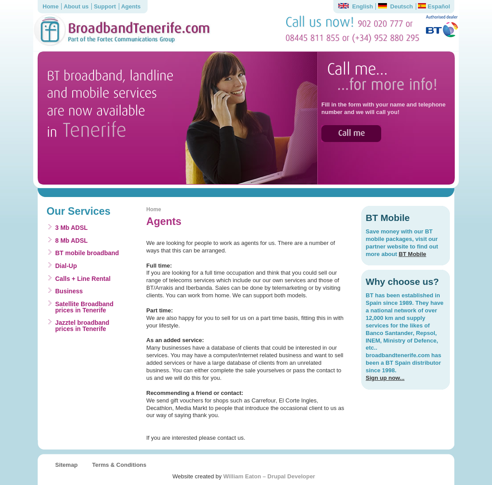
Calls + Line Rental (83, 279)
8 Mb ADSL (71, 240)
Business (69, 291)
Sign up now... (385, 378)
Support (105, 6)
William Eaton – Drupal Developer (269, 476)
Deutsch (395, 6)
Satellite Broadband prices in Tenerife (84, 307)
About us (76, 6)
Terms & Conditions (119, 464)
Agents (131, 6)
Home (51, 6)
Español (434, 6)
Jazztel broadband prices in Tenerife (82, 325)
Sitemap (66, 464)
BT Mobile (412, 254)
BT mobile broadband (87, 253)
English (355, 6)
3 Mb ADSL (71, 228)
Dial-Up (66, 266)
